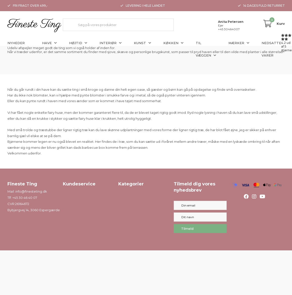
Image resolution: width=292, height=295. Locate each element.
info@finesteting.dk (31, 191)
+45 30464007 (229, 29)
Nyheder (16, 43)
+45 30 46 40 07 (24, 198)
